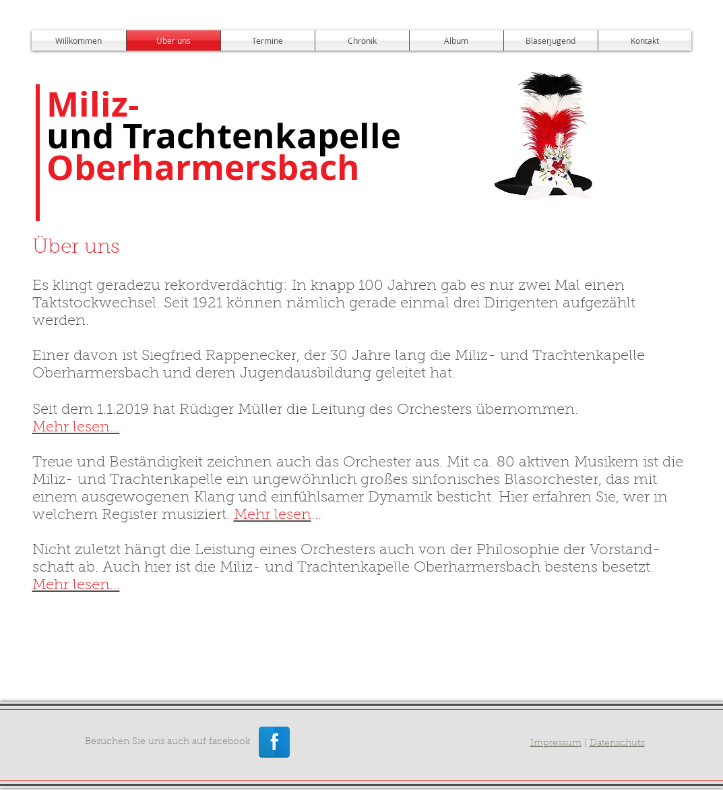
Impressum (555, 743)
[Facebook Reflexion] (274, 742)
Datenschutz (617, 743)
